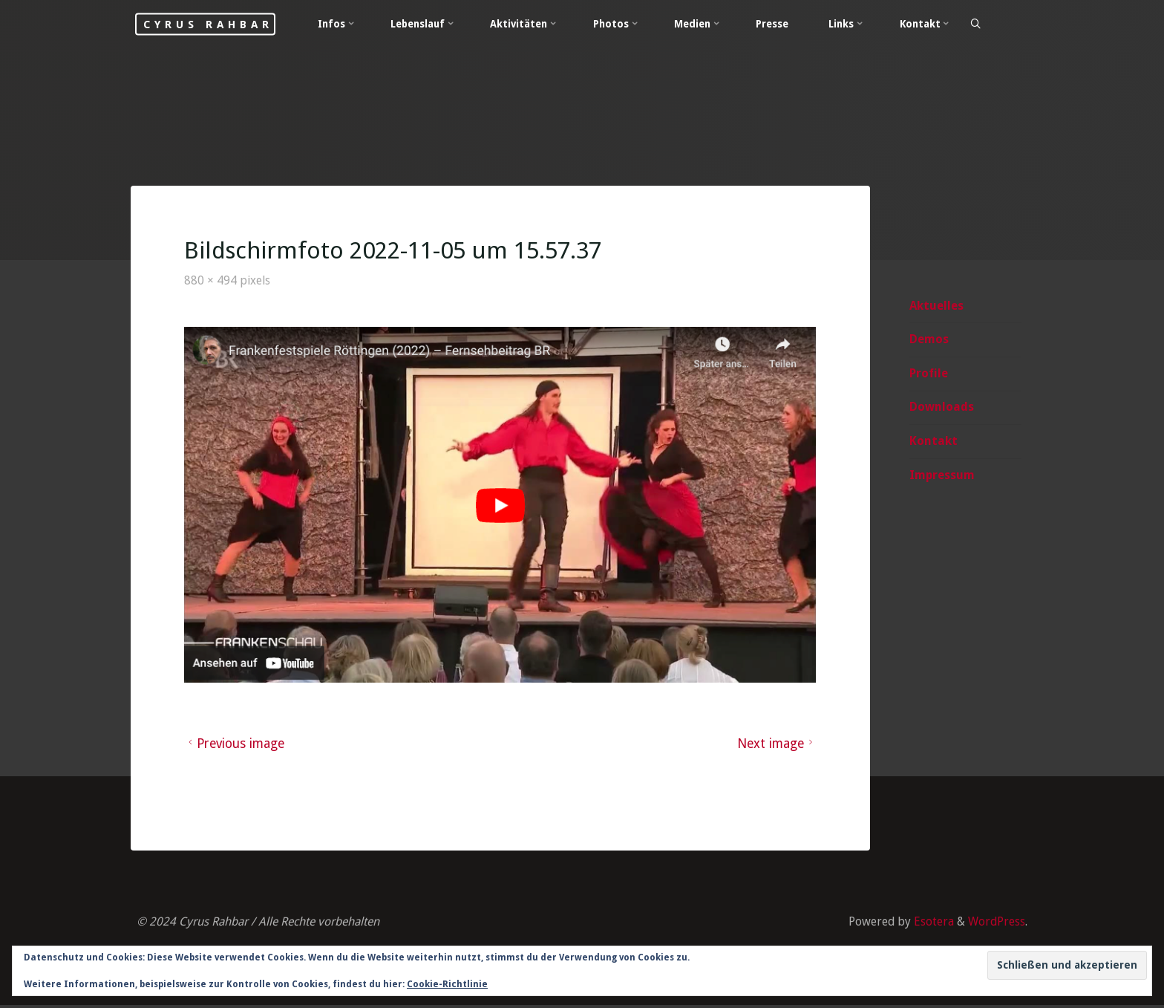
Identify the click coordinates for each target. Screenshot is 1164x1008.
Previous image (236, 744)
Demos (928, 340)
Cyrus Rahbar (216, 24)
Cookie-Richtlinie (447, 984)
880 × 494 (213, 281)
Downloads (941, 407)
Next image (776, 744)
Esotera (931, 923)
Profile (928, 374)
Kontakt (933, 442)
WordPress (996, 923)
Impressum (941, 476)
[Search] (987, 24)
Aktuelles (936, 306)
